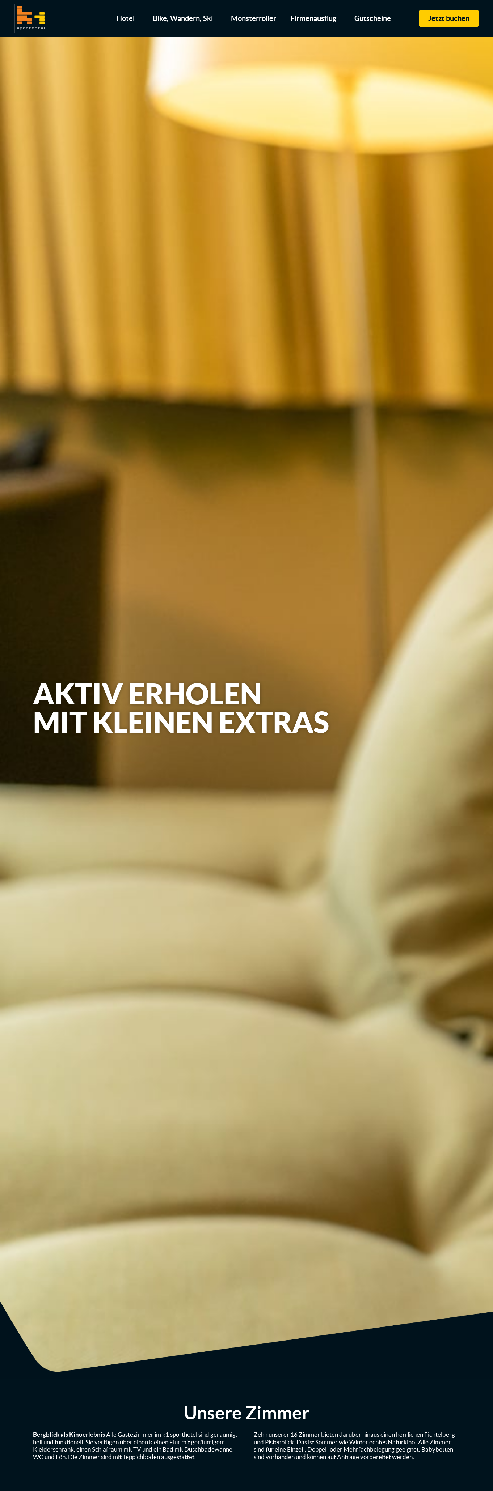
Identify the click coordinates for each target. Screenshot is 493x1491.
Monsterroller (253, 18)
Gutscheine (372, 18)
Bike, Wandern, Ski (184, 18)
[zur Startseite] (30, 18)
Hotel (127, 18)
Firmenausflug (315, 18)
